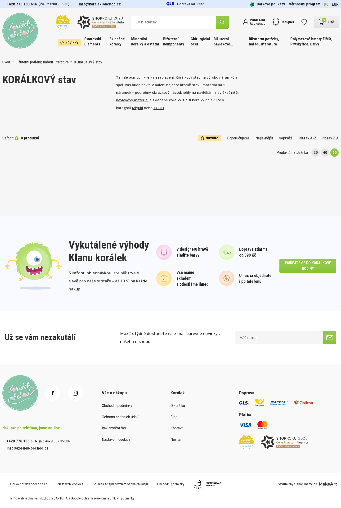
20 (316, 152)
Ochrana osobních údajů (120, 416)
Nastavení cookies (116, 439)
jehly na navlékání (198, 92)
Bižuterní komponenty (173, 41)
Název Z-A (330, 138)
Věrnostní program (304, 4)
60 (334, 152)
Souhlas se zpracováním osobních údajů (120, 484)
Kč (326, 4)
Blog (173, 416)
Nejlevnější (264, 138)
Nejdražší (286, 138)
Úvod (6, 62)
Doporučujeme (238, 138)
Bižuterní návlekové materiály (222, 41)
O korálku (177, 405)
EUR (335, 4)
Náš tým (176, 439)
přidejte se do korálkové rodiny (308, 266)
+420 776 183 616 (22, 4)
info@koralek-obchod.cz (100, 4)
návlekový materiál (132, 100)
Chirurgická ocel (200, 41)
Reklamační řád (114, 428)
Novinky (69, 43)
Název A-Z (307, 138)
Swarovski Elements (92, 41)
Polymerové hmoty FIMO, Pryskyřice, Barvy (311, 41)
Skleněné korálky (117, 41)
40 (325, 152)
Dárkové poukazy (267, 4)
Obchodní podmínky (117, 405)
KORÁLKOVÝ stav (88, 62)
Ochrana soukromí (94, 498)
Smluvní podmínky (122, 498)
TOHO (158, 107)
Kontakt (176, 428)
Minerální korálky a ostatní (145, 41)
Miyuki (137, 107)
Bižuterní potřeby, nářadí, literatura (264, 41)
